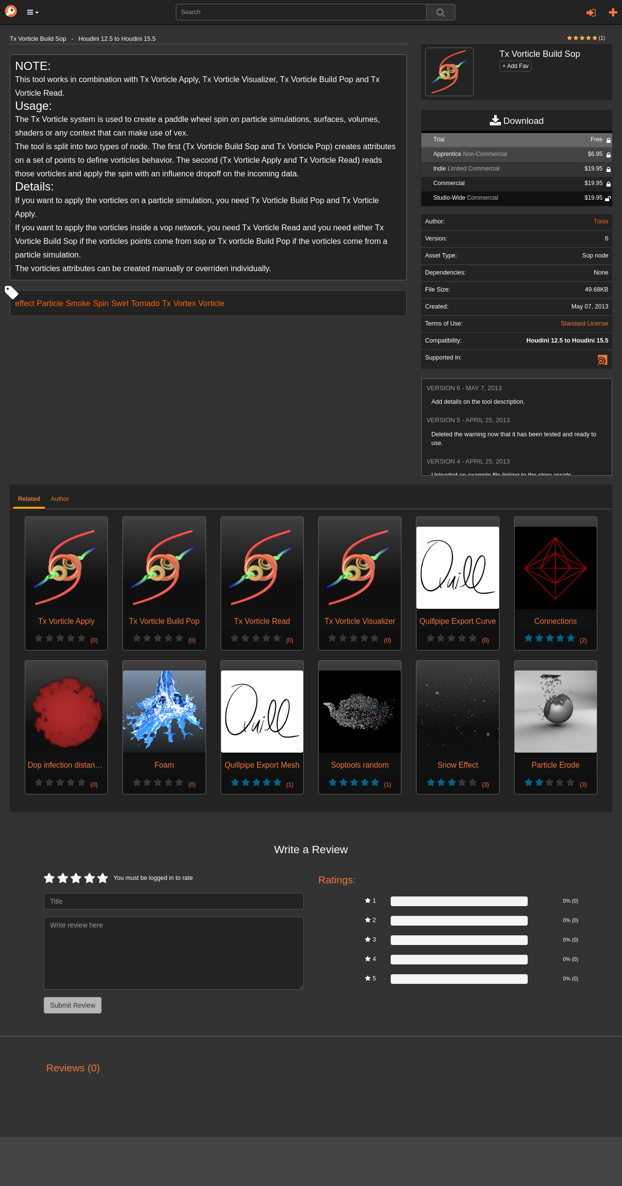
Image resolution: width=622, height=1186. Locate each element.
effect (25, 303)
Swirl (119, 303)
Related (29, 499)
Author (60, 499)
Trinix (601, 221)
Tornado (145, 303)
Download (517, 121)
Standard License (584, 323)
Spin (101, 303)
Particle (50, 303)
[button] (33, 12)
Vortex (184, 303)
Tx (166, 303)
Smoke (78, 303)
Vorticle (211, 303)
